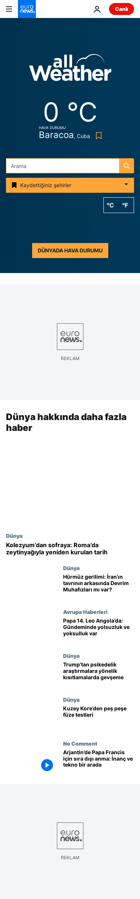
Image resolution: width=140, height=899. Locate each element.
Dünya (14, 536)
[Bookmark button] (97, 135)
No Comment (80, 743)
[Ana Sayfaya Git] (27, 9)
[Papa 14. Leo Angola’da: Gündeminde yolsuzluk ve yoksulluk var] (98, 631)
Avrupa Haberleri (85, 612)
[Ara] (70, 165)
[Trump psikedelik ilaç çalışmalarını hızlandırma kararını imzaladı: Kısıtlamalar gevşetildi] (98, 674)
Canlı (121, 9)
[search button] (126, 165)
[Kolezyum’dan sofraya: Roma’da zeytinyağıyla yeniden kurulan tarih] (70, 549)
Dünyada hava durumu (70, 250)
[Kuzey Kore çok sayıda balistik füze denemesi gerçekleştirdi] (98, 718)
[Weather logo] (70, 70)
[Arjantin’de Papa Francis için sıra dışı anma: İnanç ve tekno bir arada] (98, 762)
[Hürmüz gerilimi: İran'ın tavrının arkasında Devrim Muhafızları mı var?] (98, 587)
